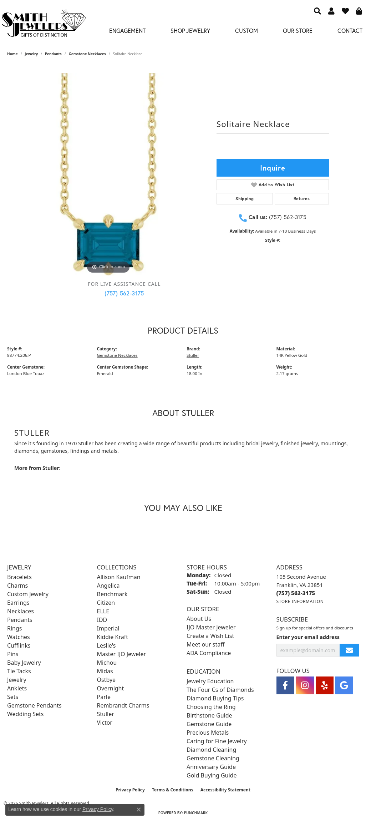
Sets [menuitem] (12, 697)
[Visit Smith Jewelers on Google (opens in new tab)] (344, 685)
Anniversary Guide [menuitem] (211, 767)
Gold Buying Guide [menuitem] (212, 775)
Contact (349, 30)
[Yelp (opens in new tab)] (325, 685)
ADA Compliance (209, 653)
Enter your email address (308, 637)
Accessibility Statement (225, 790)
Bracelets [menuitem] (19, 577)
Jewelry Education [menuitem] (210, 681)
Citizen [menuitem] (106, 603)
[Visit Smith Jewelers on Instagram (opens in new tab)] (305, 685)
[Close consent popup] (139, 809)
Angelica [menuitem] (108, 585)
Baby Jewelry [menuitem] (24, 663)
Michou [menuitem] (107, 663)
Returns (302, 198)
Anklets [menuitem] (17, 688)
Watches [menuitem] (18, 637)
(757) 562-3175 (124, 293)
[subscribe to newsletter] (349, 650)
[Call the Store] (295, 593)
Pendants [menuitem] (19, 620)
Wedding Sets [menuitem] (25, 714)
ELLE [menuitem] (103, 611)
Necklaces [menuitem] (20, 611)
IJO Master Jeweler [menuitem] (211, 627)
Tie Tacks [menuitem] (19, 671)
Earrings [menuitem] (18, 603)
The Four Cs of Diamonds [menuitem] (220, 690)
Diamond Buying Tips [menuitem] (215, 698)
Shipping (244, 198)
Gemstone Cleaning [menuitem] (213, 758)
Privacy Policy (130, 790)
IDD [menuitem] (102, 620)
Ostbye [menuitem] (106, 680)
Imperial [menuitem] (108, 628)
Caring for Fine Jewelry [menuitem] (217, 741)
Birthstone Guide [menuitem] (209, 715)
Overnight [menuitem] (110, 688)
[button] (317, 10)
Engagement (127, 30)
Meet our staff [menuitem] (205, 644)
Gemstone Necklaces (87, 53)
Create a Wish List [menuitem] (210, 636)
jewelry (31, 53)
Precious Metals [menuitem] (208, 732)
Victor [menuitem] (104, 722)
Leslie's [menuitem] (106, 645)
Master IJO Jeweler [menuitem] (121, 654)
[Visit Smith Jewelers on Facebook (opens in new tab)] (285, 685)
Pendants (53, 53)
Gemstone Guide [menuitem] (209, 724)
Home (12, 53)
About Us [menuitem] (199, 619)
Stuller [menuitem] (105, 714)
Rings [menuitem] (14, 628)
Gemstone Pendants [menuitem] (34, 705)
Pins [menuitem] (12, 654)
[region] (108, 174)
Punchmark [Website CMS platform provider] (196, 812)
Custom (246, 30)
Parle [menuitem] (104, 697)
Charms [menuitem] (17, 585)
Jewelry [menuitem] (16, 680)
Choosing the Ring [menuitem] (211, 707)
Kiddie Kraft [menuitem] (112, 637)
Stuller (193, 355)
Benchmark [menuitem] (112, 594)
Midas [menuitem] (105, 671)
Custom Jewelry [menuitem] (28, 594)
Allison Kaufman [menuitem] (119, 577)
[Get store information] (300, 601)
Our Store (297, 30)
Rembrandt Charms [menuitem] (123, 705)
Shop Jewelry (190, 30)
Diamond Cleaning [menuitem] (211, 750)
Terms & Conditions (172, 790)
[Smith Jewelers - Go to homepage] (43, 25)
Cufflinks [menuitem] (18, 645)
